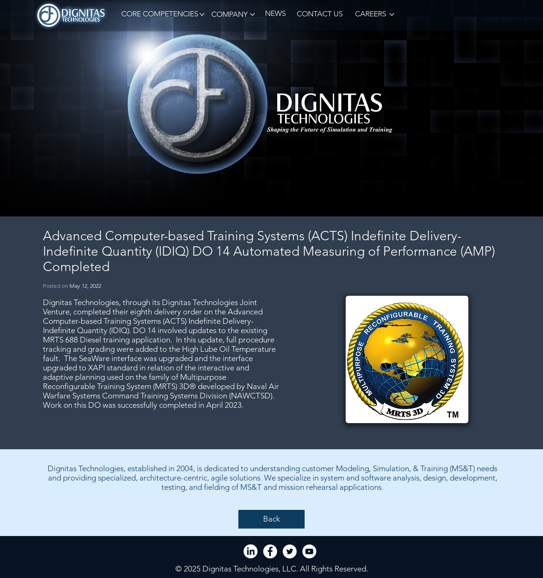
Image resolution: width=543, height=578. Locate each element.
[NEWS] (275, 14)
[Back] (271, 519)
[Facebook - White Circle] (270, 551)
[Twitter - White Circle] (290, 551)
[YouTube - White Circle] (309, 551)
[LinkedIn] (251, 551)
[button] (158, 14)
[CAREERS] (370, 14)
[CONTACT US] (319, 14)
